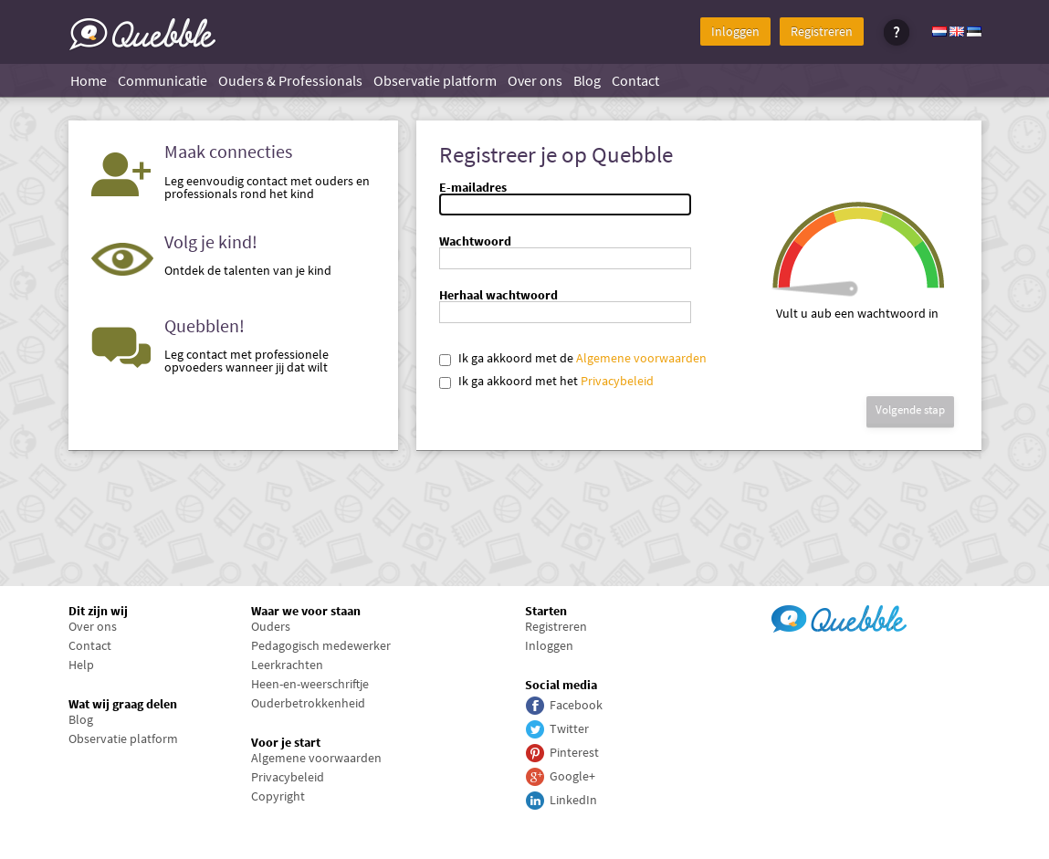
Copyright (278, 796)
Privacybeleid (617, 380)
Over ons (535, 80)
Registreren (822, 31)
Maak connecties (228, 151)
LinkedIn (573, 799)
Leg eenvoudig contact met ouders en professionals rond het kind (267, 187)
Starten (546, 610)
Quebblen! (204, 326)
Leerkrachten (287, 664)
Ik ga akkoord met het (518, 380)
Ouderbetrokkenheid (308, 703)
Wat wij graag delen (122, 704)
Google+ (572, 776)
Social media (561, 684)
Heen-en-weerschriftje (310, 684)
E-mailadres (473, 187)
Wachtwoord (475, 241)
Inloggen (735, 31)
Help (81, 664)
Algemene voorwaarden (641, 358)
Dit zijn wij (98, 610)
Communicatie (162, 80)
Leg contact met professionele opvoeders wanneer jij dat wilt (246, 360)
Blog (587, 80)
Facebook (576, 705)
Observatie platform (435, 80)
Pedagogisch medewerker (321, 645)
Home (88, 80)
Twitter (569, 728)
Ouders (270, 626)
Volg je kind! (210, 242)
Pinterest (574, 752)
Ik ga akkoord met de (515, 357)
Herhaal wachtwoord (498, 295)
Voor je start (285, 742)
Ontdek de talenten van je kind (247, 270)
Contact (635, 80)
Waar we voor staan (306, 610)
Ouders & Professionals (290, 80)
